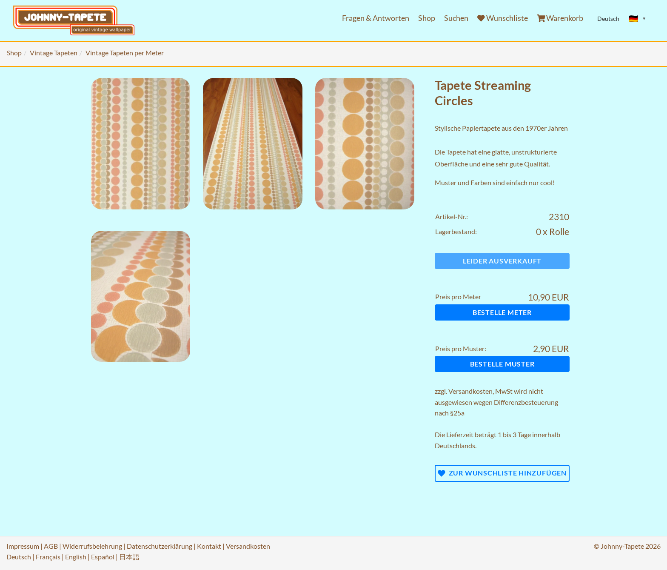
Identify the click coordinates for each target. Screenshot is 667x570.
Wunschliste (502, 18)
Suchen (456, 18)
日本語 (129, 557)
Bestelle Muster (502, 364)
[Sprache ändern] (638, 19)
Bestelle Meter (502, 312)
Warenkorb (560, 18)
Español (102, 557)
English (75, 557)
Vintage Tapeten (53, 53)
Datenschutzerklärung (159, 546)
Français (48, 557)
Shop (426, 18)
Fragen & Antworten (375, 18)
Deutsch (18, 557)
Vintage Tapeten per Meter (125, 53)
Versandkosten (470, 391)
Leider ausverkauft (502, 261)
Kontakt (209, 546)
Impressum (22, 546)
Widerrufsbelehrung (92, 546)
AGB (51, 546)
